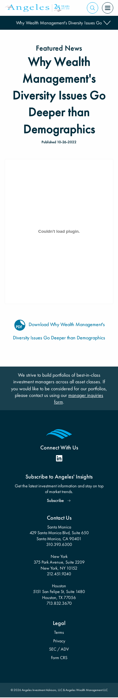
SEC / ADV (59, 649)
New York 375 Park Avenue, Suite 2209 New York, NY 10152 (59, 562)
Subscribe (55, 500)
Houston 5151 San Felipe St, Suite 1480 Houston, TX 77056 (59, 591)
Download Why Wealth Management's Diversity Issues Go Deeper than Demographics (59, 325)
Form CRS (59, 657)
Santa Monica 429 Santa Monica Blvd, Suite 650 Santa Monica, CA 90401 (59, 532)
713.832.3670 (59, 603)
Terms (59, 632)
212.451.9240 (59, 574)
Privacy (59, 641)
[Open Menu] (107, 8)
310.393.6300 (59, 544)
